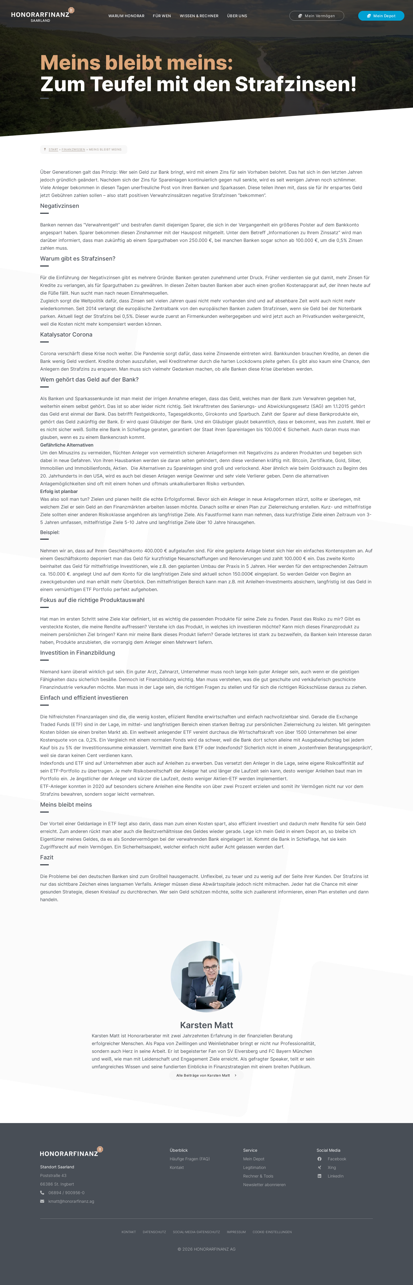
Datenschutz (154, 1232)
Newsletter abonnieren (264, 1184)
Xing (326, 1167)
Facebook (331, 1158)
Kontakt (177, 1167)
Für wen (162, 15)
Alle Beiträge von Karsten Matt (203, 1075)
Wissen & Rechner (199, 15)
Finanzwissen (73, 149)
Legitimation (254, 1167)
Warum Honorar (126, 15)
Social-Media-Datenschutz (196, 1232)
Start (53, 149)
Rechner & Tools (258, 1175)
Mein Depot (381, 15)
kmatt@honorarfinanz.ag (67, 1201)
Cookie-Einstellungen (272, 1232)
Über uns (237, 15)
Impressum (236, 1232)
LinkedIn (330, 1175)
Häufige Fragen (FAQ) (190, 1158)
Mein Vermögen (316, 15)
